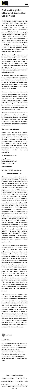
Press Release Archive (17, 375)
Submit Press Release (8, 378)
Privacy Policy (19, 381)
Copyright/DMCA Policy (7, 381)
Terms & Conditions (21, 378)
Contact (26, 381)
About (7, 375)
